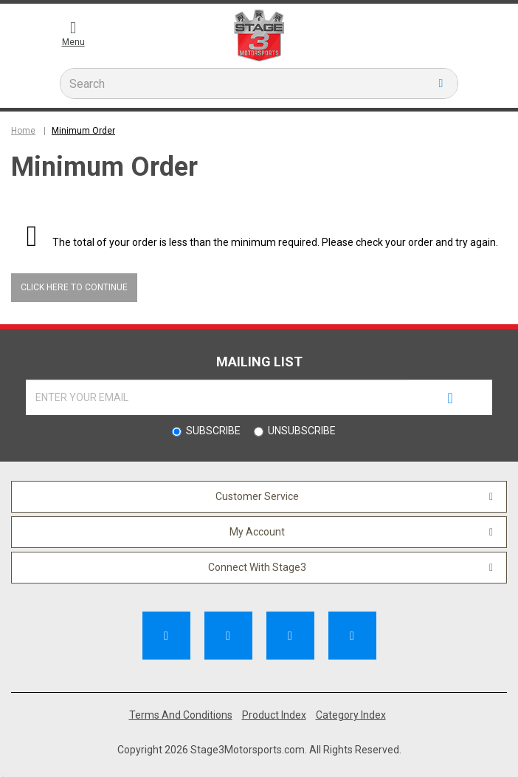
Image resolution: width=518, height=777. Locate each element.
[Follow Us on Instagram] (352, 636)
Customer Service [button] (257, 496)
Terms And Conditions (180, 715)
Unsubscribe (302, 431)
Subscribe (213, 431)
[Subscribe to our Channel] (228, 636)
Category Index (351, 715)
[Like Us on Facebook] (166, 636)
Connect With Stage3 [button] (257, 567)
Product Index (274, 715)
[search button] (440, 83)
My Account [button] (257, 532)
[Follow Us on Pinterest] (290, 636)
